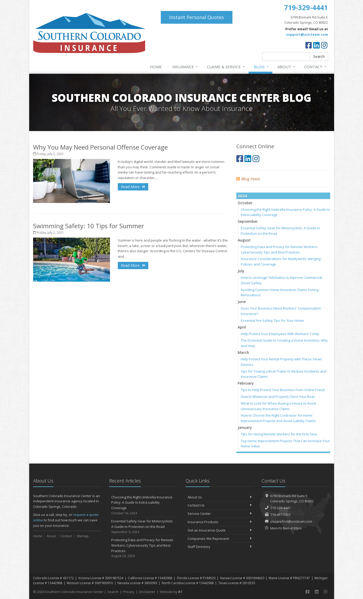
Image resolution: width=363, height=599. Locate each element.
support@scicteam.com (307, 34)
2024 (242, 195)
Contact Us (220, 505)
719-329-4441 (280, 507)
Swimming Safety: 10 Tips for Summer (88, 225)
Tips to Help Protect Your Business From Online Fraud (282, 389)
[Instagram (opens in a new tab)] (324, 45)
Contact (315, 67)
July (241, 270)
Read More (133, 186)
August (244, 240)
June (242, 301)
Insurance (185, 67)
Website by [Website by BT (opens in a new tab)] (171, 591)
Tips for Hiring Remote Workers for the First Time (279, 434)
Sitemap (83, 536)
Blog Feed (248, 178)
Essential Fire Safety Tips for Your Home (272, 320)
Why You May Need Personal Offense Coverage (100, 147)
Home (156, 66)
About (287, 67)
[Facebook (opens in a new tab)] (308, 45)
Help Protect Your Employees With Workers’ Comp (280, 333)
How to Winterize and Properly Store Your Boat (278, 396)
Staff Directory (220, 546)
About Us (220, 497)
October (245, 202)
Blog (261, 67)
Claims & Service (226, 67)
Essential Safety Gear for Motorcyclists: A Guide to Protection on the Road (143, 526)
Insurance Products (220, 522)
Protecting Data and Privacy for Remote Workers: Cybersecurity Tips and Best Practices (143, 548)
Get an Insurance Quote (220, 530)
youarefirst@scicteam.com (291, 521)
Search (319, 56)
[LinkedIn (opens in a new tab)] (316, 45)
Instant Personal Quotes (196, 17)
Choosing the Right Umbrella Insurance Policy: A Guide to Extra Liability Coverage (143, 505)
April (242, 327)
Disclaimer (147, 591)
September (248, 221)
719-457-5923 (280, 514)
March (243, 352)
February (246, 383)
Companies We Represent (220, 538)
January (245, 427)
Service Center (220, 513)
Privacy (128, 591)
